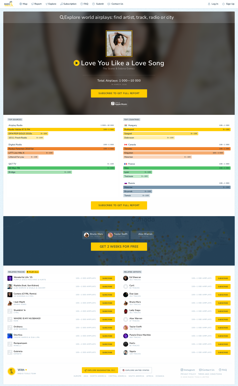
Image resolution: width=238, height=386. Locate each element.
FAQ (84, 3)
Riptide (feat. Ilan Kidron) (26, 285)
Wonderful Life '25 (23, 277)
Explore (50, 3)
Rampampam (20, 343)
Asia (86, 376)
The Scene (109, 68)
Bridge (12, 172)
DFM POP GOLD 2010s (20, 133)
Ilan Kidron (20, 288)
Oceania (160, 376)
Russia (131, 183)
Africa (149, 376)
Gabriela (18, 351)
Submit (98, 3)
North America (98, 376)
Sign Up (228, 3)
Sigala (32, 288)
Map (23, 3)
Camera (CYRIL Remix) (25, 294)
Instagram (188, 370)
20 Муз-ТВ (14, 168)
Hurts (43, 280)
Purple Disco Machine (25, 280)
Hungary (132, 125)
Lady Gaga (134, 310)
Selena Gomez (126, 68)
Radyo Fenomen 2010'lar (21, 148)
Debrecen (129, 137)
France (131, 163)
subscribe (107, 278)
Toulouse (128, 176)
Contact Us (115, 3)
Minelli (17, 346)
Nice (126, 168)
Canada (132, 144)
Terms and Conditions (210, 374)
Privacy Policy (188, 374)
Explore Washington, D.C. (99, 370)
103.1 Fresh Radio (18, 137)
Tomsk (127, 195)
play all (32, 272)
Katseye (18, 354)
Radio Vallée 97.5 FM (19, 129)
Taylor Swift (135, 327)
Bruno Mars (20, 304)
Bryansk (128, 191)
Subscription (68, 3)
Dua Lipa (35, 337)
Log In (213, 3)
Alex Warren (20, 329)
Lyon (126, 172)
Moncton (128, 157)
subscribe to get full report (119, 93)
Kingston (128, 152)
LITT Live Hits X (16, 152)
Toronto (128, 148)
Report (36, 3)
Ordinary (18, 327)
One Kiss (18, 335)
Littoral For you (16, 157)
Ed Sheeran (20, 296)
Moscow (128, 187)
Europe (77, 376)
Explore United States (136, 370)
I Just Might (19, 302)
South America (136, 376)
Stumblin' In (20, 310)
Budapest (129, 129)
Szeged (128, 133)
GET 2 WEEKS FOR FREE (119, 246)
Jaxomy (41, 288)
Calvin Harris (21, 337)
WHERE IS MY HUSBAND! (27, 318)
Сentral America (117, 376)
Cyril (31, 296)
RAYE (16, 321)
